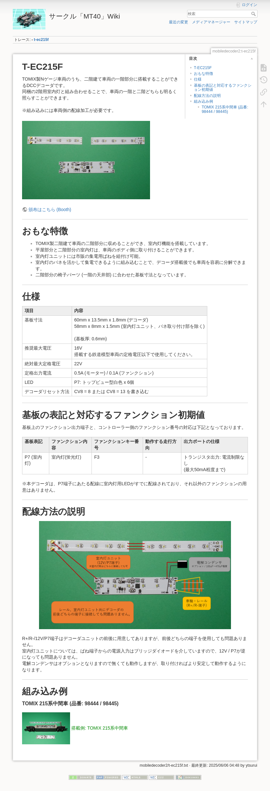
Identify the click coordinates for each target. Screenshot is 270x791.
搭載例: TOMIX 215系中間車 (99, 728)
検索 (254, 14)
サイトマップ (245, 22)
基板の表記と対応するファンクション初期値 (222, 87)
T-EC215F (203, 68)
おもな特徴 (203, 73)
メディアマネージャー (211, 22)
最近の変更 (178, 22)
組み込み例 (203, 101)
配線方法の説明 (207, 95)
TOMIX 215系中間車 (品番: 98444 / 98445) (225, 109)
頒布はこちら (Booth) (49, 209)
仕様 (198, 79)
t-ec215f (41, 39)
